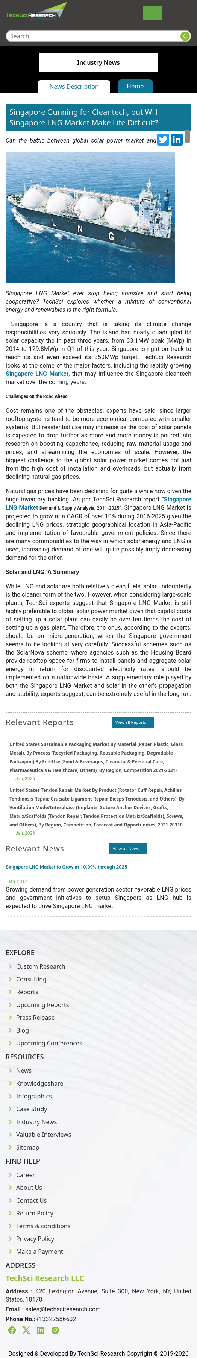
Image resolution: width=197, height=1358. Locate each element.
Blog (17, 1030)
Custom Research (35, 966)
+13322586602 (55, 1319)
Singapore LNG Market (37, 373)
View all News (126, 848)
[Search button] (185, 36)
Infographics (29, 1096)
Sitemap (22, 1147)
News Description (73, 86)
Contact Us (26, 1200)
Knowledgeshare (34, 1083)
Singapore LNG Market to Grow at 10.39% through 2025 (66, 867)
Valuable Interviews (38, 1134)
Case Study (26, 1108)
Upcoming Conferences (44, 1043)
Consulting (26, 979)
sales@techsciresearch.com (63, 1309)
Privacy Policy (30, 1238)
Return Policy (29, 1213)
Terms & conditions (38, 1225)
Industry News (31, 1121)
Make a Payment (34, 1251)
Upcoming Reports (37, 1004)
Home (135, 86)
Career (20, 1174)
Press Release (30, 1017)
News (19, 1070)
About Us (24, 1187)
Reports (22, 991)
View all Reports (130, 722)
